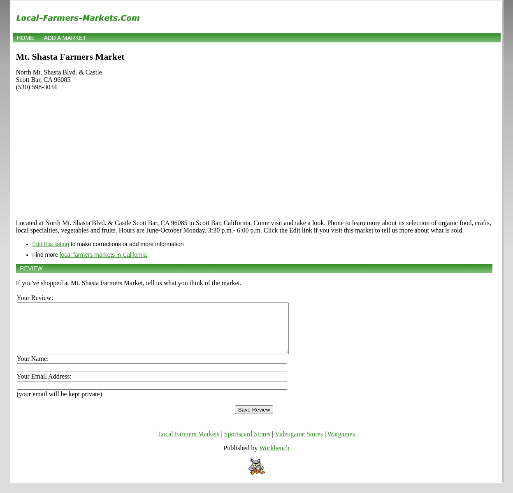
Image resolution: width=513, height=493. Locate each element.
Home (25, 38)
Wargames (341, 443)
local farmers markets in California (103, 254)
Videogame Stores (299, 443)
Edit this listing (50, 244)
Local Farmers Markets (188, 443)
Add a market (65, 38)
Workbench (274, 457)
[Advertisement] (254, 155)
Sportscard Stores (247, 443)
